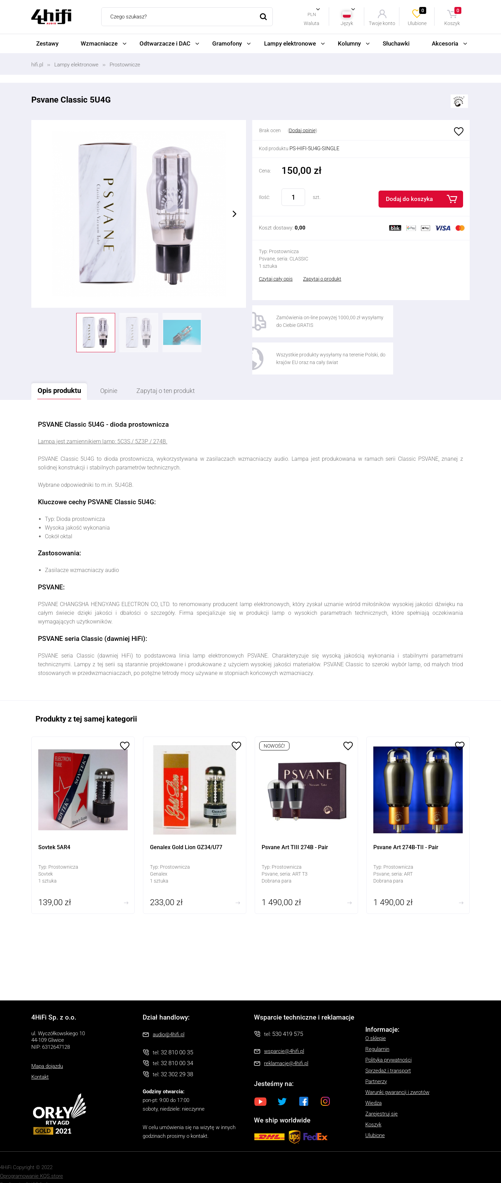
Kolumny (349, 43)
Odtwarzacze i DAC (165, 43)
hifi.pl (37, 65)
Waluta (311, 23)
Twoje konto (382, 23)
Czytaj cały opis (276, 279)
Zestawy (47, 43)
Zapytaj (181, 374)
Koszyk (453, 16)
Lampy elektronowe (290, 43)
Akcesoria (445, 43)
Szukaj (263, 17)
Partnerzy (376, 1065)
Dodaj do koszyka (409, 198)
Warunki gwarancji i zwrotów (397, 1075)
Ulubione (417, 16)
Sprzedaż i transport (388, 1054)
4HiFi (51, 16)
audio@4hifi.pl (168, 1018)
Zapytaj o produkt (322, 279)
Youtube (260, 1084)
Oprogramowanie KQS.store (31, 1160)
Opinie (117, 374)
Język (347, 23)
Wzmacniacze (99, 43)
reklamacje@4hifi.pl (286, 1047)
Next (234, 214)
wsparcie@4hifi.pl (284, 1035)
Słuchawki (396, 43)
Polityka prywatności (388, 1043)
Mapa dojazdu (47, 1050)
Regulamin (377, 1032)
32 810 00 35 (177, 1035)
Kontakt (40, 1060)
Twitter (282, 1084)
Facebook (303, 1084)
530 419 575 (287, 1017)
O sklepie (375, 1022)
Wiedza (373, 1086)
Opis (62, 373)
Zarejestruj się (381, 1097)
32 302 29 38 (177, 1057)
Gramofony (227, 43)
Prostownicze (125, 65)
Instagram (325, 1084)
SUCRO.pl (36, 1168)
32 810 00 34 (177, 1046)
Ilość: (264, 197)
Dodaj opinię (302, 130)
